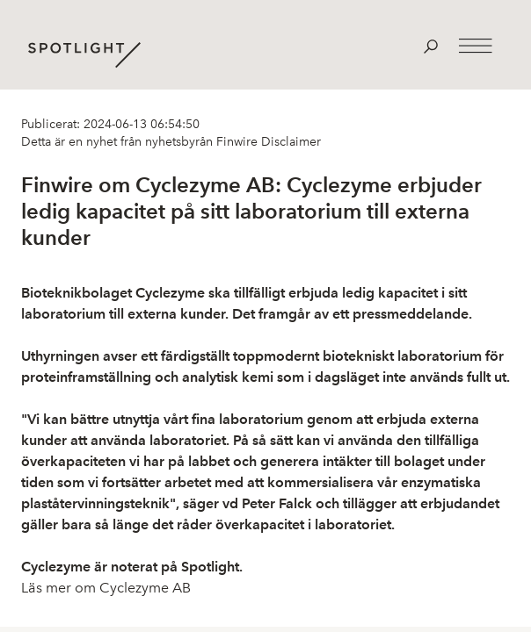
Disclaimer (289, 141)
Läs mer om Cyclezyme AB (106, 587)
